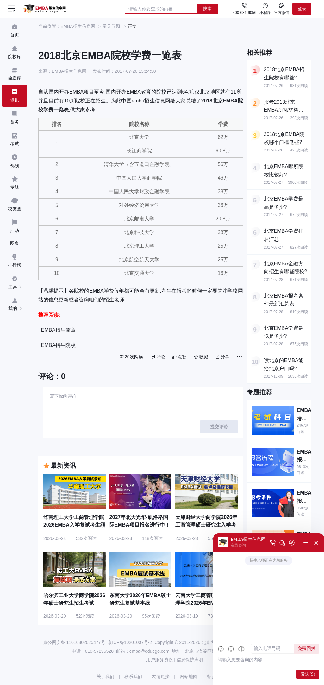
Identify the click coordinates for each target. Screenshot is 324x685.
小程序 (265, 8)
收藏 (201, 356)
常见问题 (111, 26)
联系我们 (133, 676)
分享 (222, 356)
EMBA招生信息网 (77, 26)
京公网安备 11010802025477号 (74, 642)
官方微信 (281, 8)
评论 (158, 356)
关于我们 (105, 676)
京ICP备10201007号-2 (130, 642)
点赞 (179, 356)
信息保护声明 (190, 659)
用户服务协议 (159, 659)
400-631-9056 (244, 12)
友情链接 (161, 676)
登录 (301, 8)
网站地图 (188, 676)
